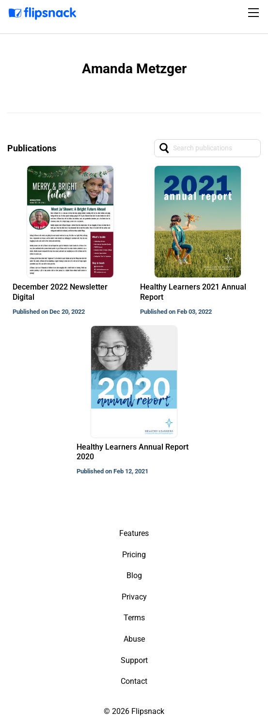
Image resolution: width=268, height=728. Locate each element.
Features (134, 533)
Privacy (134, 596)
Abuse (134, 639)
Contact (134, 681)
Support (134, 660)
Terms (134, 617)
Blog (134, 575)
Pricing (134, 554)
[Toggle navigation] (255, 12)
